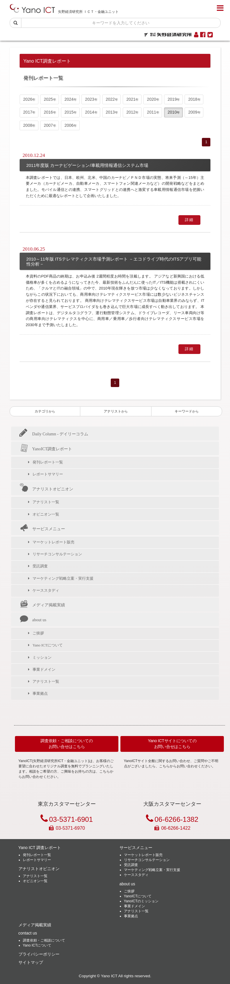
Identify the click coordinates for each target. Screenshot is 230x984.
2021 (130, 99)
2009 (192, 112)
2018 (192, 99)
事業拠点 (40, 693)
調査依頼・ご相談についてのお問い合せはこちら (66, 743)
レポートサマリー (48, 474)
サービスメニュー (42, 528)
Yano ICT (109, 976)
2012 (130, 112)
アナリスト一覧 (46, 502)
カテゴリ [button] (45, 411)
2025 (48, 99)
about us (32, 620)
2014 (89, 112)
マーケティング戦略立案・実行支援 (63, 578)
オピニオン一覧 (46, 514)
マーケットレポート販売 (53, 542)
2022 (110, 99)
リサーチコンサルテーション (57, 554)
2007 (48, 125)
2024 (69, 99)
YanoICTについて (137, 896)
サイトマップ (30, 962)
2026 (27, 99)
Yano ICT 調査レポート (39, 847)
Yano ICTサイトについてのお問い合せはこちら (172, 743)
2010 (172, 112)
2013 (110, 112)
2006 (69, 125)
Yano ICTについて (48, 645)
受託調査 (40, 566)
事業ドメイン (44, 669)
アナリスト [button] (116, 411)
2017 (27, 112)
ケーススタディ (46, 590)
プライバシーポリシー (38, 954)
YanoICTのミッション (141, 901)
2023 (89, 99)
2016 (48, 112)
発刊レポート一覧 (48, 462)
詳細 (189, 220)
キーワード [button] (187, 411)
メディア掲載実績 (42, 605)
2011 (151, 112)
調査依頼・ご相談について (44, 940)
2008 (27, 125)
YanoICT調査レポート (45, 449)
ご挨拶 (38, 633)
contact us (27, 933)
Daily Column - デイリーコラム (53, 434)
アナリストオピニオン (46, 488)
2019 (172, 99)
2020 (151, 99)
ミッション (42, 657)
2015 (69, 112)
